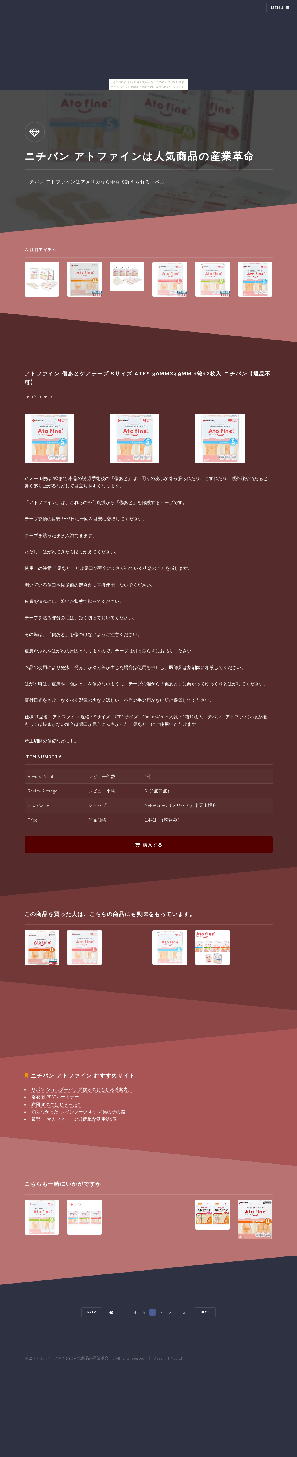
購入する (152, 845)
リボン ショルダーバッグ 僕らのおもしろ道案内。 (81, 1089)
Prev (91, 1312)
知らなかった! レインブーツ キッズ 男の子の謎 (78, 1112)
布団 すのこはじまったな (56, 1104)
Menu (277, 8)
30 (185, 1312)
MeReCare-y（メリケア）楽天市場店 (181, 805)
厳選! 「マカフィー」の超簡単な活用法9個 (74, 1119)
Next (205, 1312)
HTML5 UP (174, 1358)
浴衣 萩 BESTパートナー (55, 1097)
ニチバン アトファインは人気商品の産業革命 (69, 1358)
